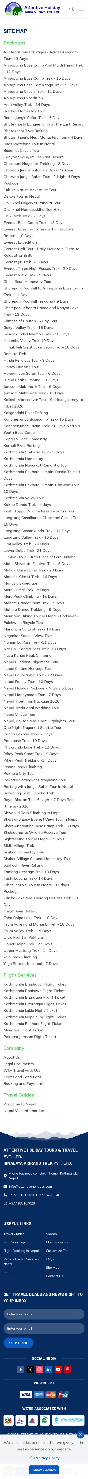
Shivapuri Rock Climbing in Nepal (32, 812)
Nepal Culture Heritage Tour (28, 668)
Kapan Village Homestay (25, 439)
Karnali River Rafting (22, 445)
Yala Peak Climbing (20, 957)
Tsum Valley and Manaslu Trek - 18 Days (39, 924)
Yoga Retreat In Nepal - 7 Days (31, 963)
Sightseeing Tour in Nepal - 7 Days (34, 839)
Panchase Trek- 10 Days (25, 740)
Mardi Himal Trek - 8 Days (26, 589)
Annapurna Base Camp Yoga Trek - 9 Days (40, 84)
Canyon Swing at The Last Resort (33, 157)
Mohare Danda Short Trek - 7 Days (34, 602)
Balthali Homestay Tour (24, 111)
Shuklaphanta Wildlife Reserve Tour (35, 832)
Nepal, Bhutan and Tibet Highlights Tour (39, 721)
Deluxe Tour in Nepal (22, 196)
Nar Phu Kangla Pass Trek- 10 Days (35, 648)
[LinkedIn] (48, 1369)
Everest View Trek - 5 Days (27, 275)
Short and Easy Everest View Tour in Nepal (41, 819)
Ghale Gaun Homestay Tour (27, 281)
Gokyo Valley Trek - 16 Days (28, 327)
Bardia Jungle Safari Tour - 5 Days (32, 117)
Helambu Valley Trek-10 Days (30, 340)
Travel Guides (14, 1234)
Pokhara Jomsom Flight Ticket (30, 1036)
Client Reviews (57, 1242)
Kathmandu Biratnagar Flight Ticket (35, 1003)
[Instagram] (39, 1369)
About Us (12, 1057)
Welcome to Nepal (20, 1104)
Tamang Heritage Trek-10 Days (31, 871)
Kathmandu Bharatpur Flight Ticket (34, 997)
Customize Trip (57, 1251)
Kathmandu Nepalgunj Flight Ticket (35, 1017)
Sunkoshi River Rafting (23, 865)
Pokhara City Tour (19, 773)
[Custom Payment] (44, 1395)
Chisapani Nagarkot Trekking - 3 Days (37, 163)
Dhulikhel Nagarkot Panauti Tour (32, 202)
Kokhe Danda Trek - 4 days (27, 504)
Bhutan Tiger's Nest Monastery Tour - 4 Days (43, 137)
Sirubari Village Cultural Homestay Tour (37, 858)
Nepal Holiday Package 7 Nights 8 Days (39, 688)
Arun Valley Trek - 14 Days (27, 104)
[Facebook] (20, 1369)
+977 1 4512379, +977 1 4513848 (34, 1195)
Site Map (52, 1267)
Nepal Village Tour (19, 714)
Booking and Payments (24, 1083)
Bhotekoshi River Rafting (26, 130)
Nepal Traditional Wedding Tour (31, 707)
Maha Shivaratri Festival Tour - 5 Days (37, 563)
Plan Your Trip (14, 1242)
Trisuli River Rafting (21, 911)
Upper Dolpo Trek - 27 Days (28, 944)
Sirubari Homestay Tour (24, 852)
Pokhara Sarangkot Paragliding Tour (35, 780)
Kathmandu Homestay (23, 458)
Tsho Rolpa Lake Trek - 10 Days (31, 917)
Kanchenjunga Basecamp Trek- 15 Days (39, 419)
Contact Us (54, 1276)
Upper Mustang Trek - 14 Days (30, 950)
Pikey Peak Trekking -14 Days (30, 760)
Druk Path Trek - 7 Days (25, 216)
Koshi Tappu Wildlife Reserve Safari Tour (39, 511)
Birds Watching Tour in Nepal (29, 143)
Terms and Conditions (23, 1077)
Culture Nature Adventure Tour (30, 189)
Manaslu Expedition (21, 583)
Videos (51, 1234)
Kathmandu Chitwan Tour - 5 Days (34, 452)
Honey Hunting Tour (21, 366)
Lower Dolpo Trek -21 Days (27, 550)
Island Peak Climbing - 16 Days (31, 380)
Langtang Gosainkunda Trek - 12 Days (37, 530)
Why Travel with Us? (22, 1070)
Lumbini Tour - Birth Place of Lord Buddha (40, 557)
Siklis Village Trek (19, 845)
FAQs (50, 1259)
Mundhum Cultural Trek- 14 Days (32, 629)
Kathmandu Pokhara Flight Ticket (33, 1023)
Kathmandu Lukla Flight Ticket (30, 1010)
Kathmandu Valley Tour (24, 498)
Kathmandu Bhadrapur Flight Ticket (35, 984)
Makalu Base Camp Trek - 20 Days (34, 570)
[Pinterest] (67, 1369)
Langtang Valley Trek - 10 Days (31, 537)
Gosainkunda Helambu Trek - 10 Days (36, 334)
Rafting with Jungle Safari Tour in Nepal (38, 786)
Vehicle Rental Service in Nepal (22, 1261)
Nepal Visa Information (24, 1110)
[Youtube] (58, 1369)
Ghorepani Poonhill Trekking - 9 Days (36, 301)
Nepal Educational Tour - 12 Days (33, 675)
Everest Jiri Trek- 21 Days (26, 261)
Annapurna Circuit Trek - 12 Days (33, 91)
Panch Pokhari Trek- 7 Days (28, 734)
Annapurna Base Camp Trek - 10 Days (37, 78)
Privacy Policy (44, 1458)
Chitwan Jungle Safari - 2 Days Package (38, 170)
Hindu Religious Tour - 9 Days (29, 360)
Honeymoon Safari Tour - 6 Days (32, 373)
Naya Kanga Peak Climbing (27, 655)
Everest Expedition (20, 242)
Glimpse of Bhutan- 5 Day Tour (30, 321)
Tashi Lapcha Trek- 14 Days (28, 878)
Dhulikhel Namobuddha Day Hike (32, 209)
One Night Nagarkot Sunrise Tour (32, 727)
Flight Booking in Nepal (21, 1251)
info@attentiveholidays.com (30, 1186)
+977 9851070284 (23, 1203)
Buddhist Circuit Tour (21, 150)
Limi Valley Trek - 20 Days (26, 543)
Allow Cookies (44, 1470)
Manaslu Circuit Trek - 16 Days (30, 576)
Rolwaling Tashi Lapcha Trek (29, 793)
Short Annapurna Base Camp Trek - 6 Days (41, 825)
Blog (7, 1272)
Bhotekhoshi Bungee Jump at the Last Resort (43, 124)
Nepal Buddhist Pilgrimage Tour (31, 662)
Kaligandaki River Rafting (26, 412)
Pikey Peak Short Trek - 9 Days (31, 753)
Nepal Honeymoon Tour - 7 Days (32, 694)
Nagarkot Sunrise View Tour (28, 635)
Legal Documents (19, 1063)
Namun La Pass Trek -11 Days (30, 642)
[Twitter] (30, 1369)
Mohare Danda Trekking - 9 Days (32, 609)
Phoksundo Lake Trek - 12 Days (31, 747)
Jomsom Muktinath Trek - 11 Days (34, 393)
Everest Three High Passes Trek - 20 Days (41, 268)
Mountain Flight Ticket (24, 1030)
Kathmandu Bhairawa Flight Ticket (34, 990)
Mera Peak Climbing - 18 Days (30, 596)
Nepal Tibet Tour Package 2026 (31, 701)
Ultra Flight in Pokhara (23, 937)
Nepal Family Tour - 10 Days (28, 681)
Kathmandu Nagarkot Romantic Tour (36, 465)
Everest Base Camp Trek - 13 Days (34, 222)
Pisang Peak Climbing (23, 766)
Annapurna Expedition (23, 98)
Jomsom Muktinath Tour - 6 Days (32, 386)
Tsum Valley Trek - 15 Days (27, 930)
